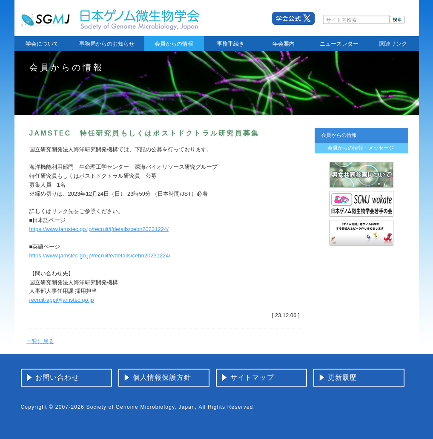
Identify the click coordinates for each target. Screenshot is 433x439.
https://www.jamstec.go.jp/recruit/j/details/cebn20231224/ (99, 229)
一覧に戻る (40, 341)
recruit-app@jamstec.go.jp (61, 300)
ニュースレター (339, 43)
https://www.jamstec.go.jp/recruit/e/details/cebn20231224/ (100, 255)
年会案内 (283, 43)
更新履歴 (342, 377)
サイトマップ (252, 377)
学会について (42, 43)
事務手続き (230, 43)
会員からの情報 (174, 43)
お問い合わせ (57, 377)
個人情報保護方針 (162, 377)
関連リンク (393, 43)
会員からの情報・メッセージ (360, 148)
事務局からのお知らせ (107, 43)
